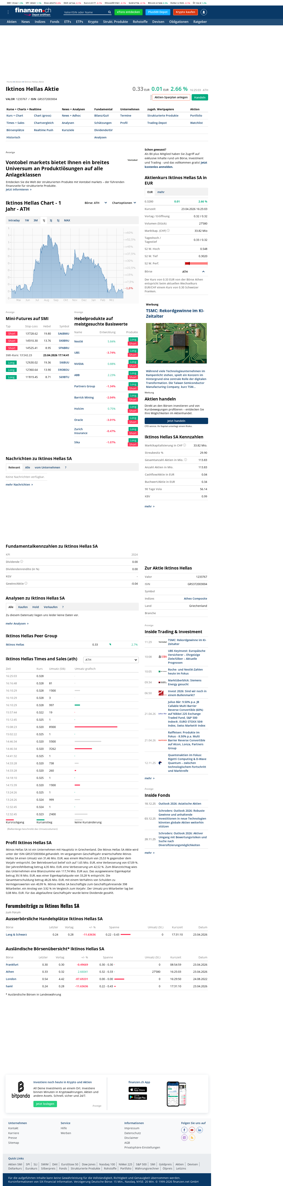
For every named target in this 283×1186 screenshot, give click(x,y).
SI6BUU (64, 362)
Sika (77, 442)
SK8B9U (64, 340)
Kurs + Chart (14, 115)
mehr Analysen (17, 623)
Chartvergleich (44, 123)
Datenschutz (132, 1133)
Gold (131, 2)
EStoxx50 (109, 2)
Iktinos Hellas (15, 644)
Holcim (79, 408)
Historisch (13, 137)
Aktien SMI (15, 1164)
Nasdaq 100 (107, 1164)
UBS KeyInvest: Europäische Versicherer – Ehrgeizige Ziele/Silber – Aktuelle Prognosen (186, 656)
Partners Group (84, 386)
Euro (86, 2)
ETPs (79, 22)
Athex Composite (195, 598)
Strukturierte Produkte (162, 115)
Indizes (40, 22)
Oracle (78, 420)
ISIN (33, 99)
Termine (125, 115)
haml (9, 986)
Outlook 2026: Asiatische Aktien (180, 803)
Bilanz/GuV (101, 115)
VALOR (10, 99)
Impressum (131, 1128)
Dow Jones (89, 1164)
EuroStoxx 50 (69, 1164)
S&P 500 (141, 1164)
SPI (27, 2)
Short (132, 343)
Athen (10, 971)
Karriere (13, 1133)
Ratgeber (200, 22)
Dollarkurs (15, 1168)
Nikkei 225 (125, 1164)
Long (133, 339)
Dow (46, 2)
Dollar (173, 2)
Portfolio (196, 115)
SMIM (45, 1164)
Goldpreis (165, 1164)
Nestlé (78, 341)
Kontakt (13, 1128)
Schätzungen (103, 123)
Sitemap (13, 1143)
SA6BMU (63, 333)
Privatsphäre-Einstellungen (142, 1147)
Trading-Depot (157, 123)
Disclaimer (131, 1138)
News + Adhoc (71, 115)
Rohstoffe (140, 22)
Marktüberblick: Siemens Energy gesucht (184, 682)
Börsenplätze (15, 130)
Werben (66, 1133)
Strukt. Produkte (115, 22)
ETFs (67, 22)
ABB (77, 375)
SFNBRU (64, 348)
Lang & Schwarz (16, 934)
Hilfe (64, 1128)
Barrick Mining (84, 397)
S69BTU (64, 377)
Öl (194, 2)
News (25, 22)
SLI (35, 1164)
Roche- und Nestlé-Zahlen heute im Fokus (185, 671)
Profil (124, 123)
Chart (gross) (42, 115)
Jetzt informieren (18, 189)
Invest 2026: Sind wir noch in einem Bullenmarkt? (187, 693)
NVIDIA (79, 364)
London (11, 979)
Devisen (158, 22)
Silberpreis (48, 1168)
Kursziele (68, 130)
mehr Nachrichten (19, 484)
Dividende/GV (103, 130)
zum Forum (13, 912)
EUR (150, 192)
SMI (9, 2)
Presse (12, 1138)
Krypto (93, 22)
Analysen (68, 123)
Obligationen (178, 22)
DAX (66, 2)
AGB (127, 1143)
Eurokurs (31, 1168)
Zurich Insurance (80, 431)
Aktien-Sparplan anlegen (171, 97)
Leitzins (181, 1168)
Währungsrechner (147, 1168)
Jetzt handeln (176, 421)
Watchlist (196, 123)
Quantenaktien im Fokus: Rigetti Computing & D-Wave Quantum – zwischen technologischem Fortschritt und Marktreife (187, 763)
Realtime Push (43, 130)
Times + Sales (15, 123)
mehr (160, 192)
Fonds (54, 22)
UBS (77, 352)
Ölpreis (167, 1168)
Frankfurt (12, 964)
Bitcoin (151, 2)
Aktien (12, 22)
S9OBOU (63, 370)
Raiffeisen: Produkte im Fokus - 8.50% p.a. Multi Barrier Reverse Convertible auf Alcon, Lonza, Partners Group (186, 740)
